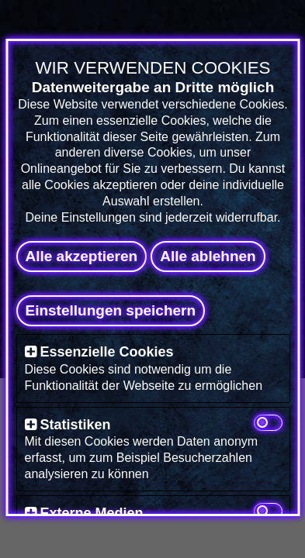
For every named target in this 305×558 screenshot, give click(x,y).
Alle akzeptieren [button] (81, 256)
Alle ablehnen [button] (208, 256)
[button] (30, 352)
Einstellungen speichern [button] (110, 310)
